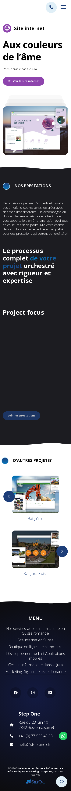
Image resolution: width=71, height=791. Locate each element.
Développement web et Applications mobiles (35, 656)
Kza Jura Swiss (35, 573)
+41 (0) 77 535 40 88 (36, 735)
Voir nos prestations (21, 415)
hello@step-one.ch (34, 744)
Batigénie (35, 518)
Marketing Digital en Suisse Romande (35, 671)
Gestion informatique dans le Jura (35, 664)
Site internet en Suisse (35, 640)
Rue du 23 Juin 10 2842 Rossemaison (36, 725)
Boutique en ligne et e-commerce (35, 646)
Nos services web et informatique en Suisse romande (35, 631)
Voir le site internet (24, 81)
